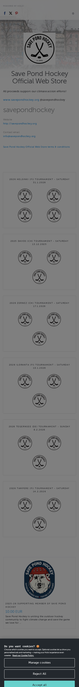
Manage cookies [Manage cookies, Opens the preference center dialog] (39, 665)
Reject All (39, 676)
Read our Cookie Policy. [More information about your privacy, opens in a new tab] (23, 658)
